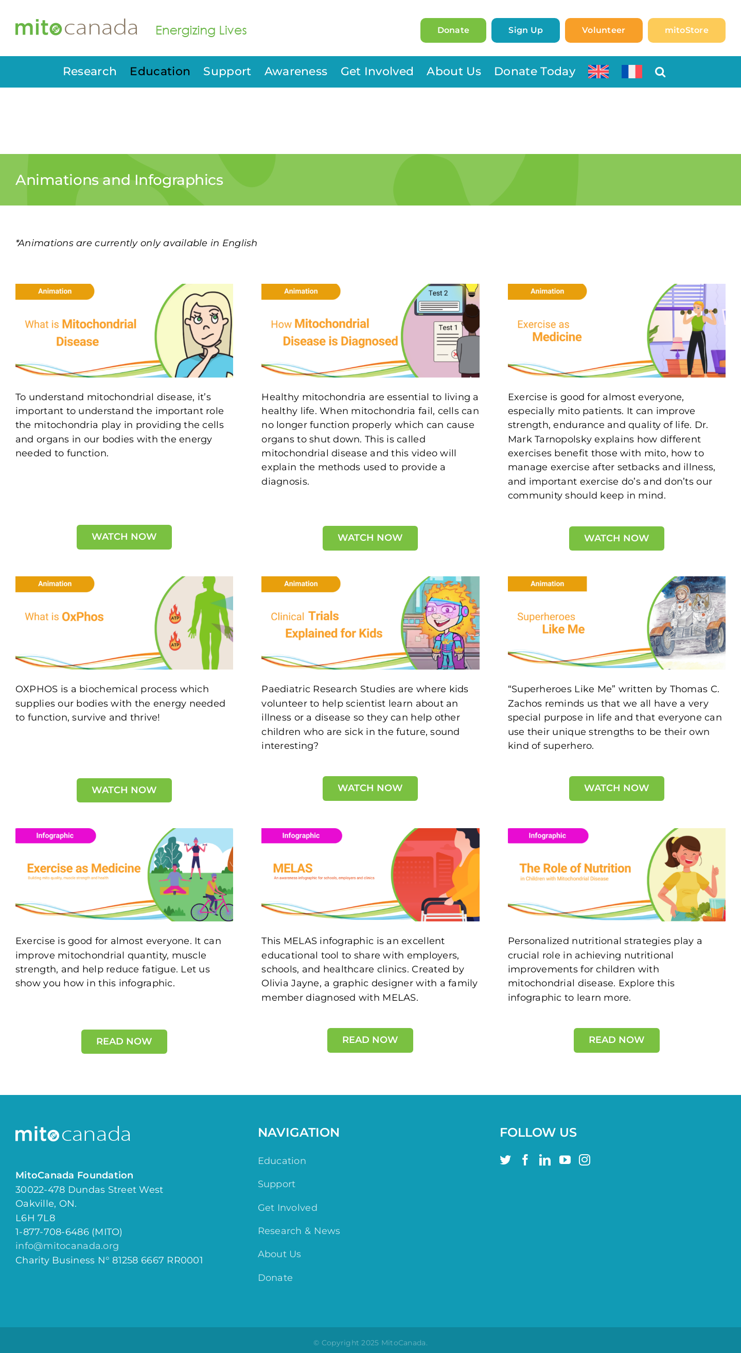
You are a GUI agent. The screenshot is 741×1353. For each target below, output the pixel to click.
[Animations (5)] (370, 581)
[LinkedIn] (545, 1160)
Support (277, 1184)
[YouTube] (565, 1160)
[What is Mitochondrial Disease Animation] (124, 288)
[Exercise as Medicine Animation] (617, 288)
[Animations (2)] (124, 581)
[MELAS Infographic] (370, 832)
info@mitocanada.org (67, 1246)
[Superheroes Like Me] (617, 581)
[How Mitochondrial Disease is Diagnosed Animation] (370, 288)
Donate (275, 1277)
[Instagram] (584, 1160)
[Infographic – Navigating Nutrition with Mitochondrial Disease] (617, 832)
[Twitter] (505, 1160)
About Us (280, 1254)
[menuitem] (598, 71)
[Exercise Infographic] (124, 832)
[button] (660, 71)
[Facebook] (525, 1160)
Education (282, 1161)
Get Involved (287, 1207)
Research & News (299, 1231)
